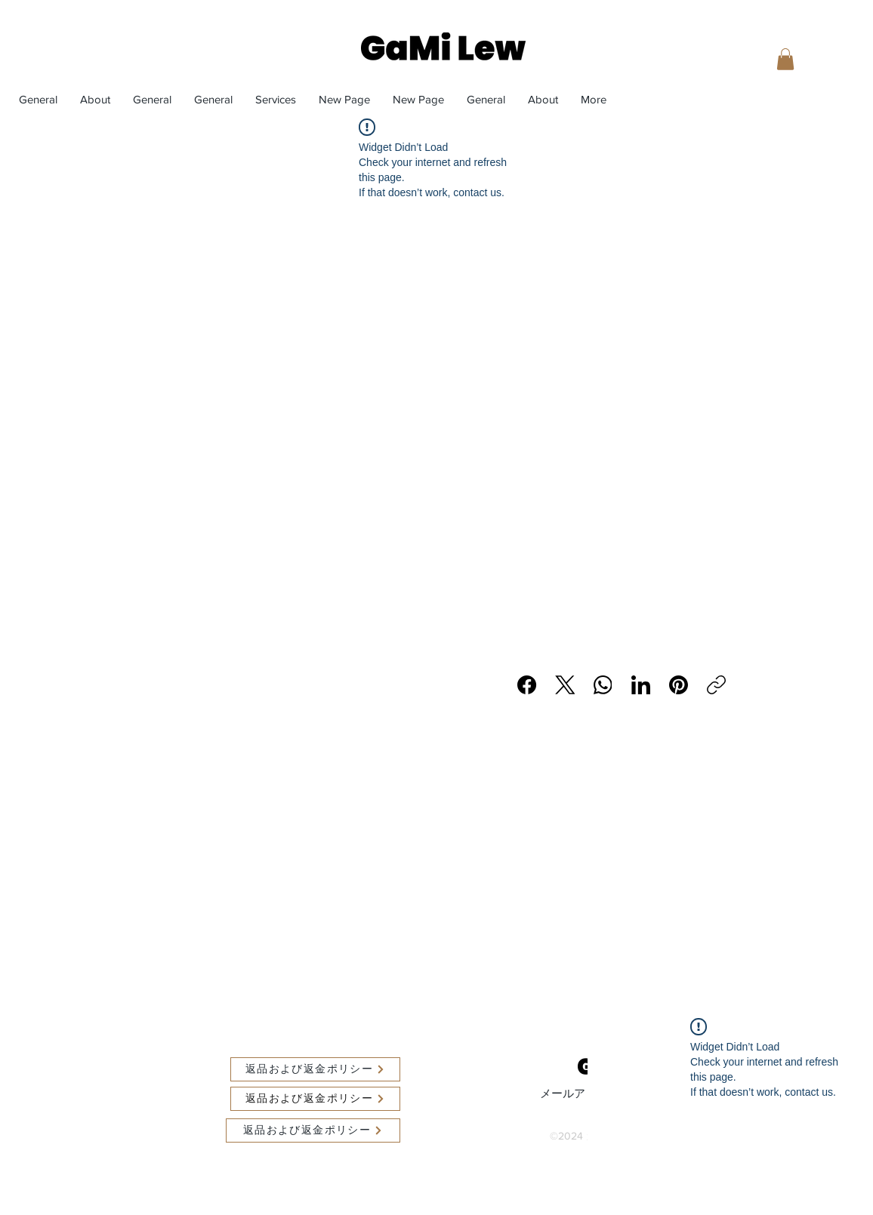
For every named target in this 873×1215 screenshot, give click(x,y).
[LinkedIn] (640, 684)
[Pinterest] (678, 684)
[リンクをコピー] (716, 684)
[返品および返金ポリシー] (315, 1069)
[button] (785, 59)
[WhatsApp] (603, 684)
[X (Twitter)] (565, 684)
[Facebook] (527, 684)
